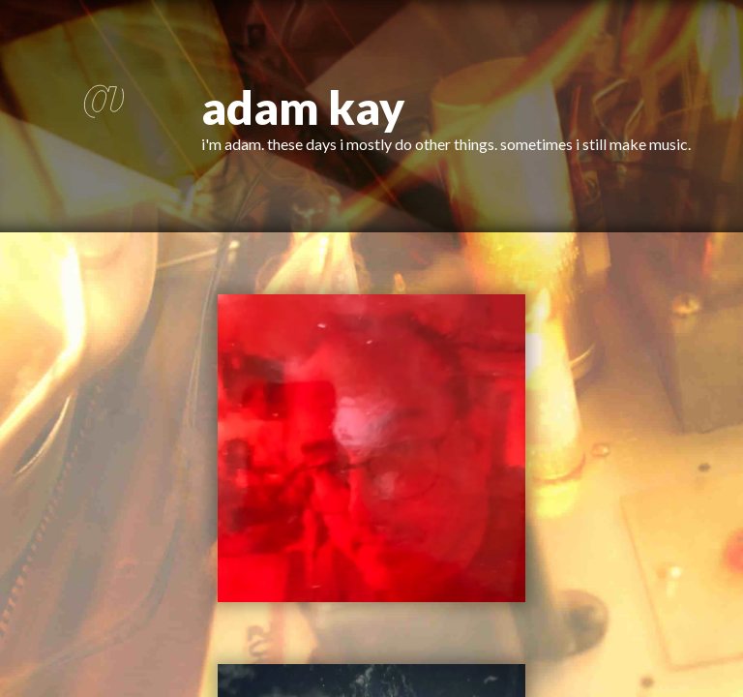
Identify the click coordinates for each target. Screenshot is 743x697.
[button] (100, 116)
